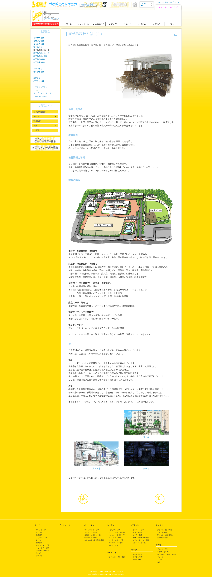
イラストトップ (138, 530)
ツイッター (161, 557)
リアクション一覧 (115, 537)
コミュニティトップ (91, 530)
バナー (159, 562)
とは (38, 38)
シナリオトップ (114, 530)
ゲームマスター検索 (116, 543)
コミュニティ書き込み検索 (94, 540)
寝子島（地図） (138, 557)
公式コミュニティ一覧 (92, 535)
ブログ (159, 559)
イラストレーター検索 (141, 540)
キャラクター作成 (42, 550)
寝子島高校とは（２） (42, 53)
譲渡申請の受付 (162, 537)
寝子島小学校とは (40, 59)
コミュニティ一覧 (90, 532)
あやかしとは (38, 81)
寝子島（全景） (138, 554)
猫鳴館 (146, 469)
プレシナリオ (113, 545)
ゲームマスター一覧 (116, 540)
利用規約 (120, 571)
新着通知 (39, 535)
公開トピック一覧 (90, 537)
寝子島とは (37, 47)
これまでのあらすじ (41, 96)
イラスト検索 (137, 535)
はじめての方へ (163, 2)
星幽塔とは (37, 69)
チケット (39, 556)
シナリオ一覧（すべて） (117, 535)
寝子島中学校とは (40, 62)
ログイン (178, 2)
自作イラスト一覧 (139, 543)
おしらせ (39, 532)
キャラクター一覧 (42, 545)
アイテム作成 (162, 532)
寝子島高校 (137, 559)
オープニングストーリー (43, 93)
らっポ (38, 553)
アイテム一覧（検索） (165, 530)
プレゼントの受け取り (165, 535)
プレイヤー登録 (162, 549)
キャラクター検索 (42, 548)
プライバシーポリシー (107, 571)
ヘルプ (171, 2)
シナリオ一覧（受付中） (117, 532)
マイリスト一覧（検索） (117, 557)
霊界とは (36, 78)
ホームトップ (41, 530)
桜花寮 (146, 437)
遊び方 (38, 540)
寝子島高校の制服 (40, 56)
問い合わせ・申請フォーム (167, 554)
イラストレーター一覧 (141, 537)
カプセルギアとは (40, 87)
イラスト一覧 (137, 532)
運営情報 (93, 571)
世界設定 (39, 543)
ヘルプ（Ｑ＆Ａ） (163, 552)
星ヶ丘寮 (96, 469)
